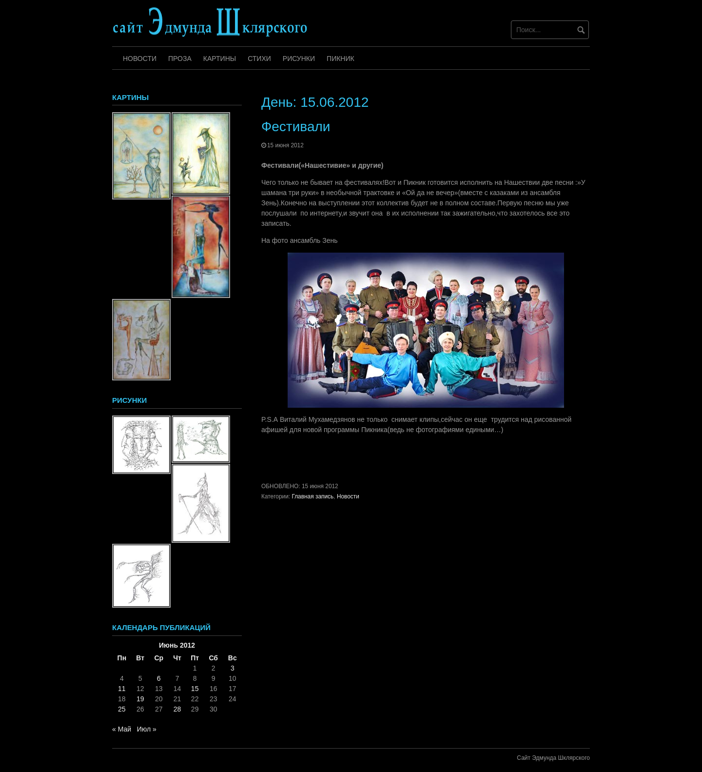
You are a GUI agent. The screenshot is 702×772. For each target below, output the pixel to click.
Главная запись (312, 496)
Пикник (340, 58)
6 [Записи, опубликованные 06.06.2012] (159, 678)
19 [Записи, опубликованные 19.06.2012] (140, 699)
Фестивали (295, 126)
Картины (219, 58)
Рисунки (299, 58)
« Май (121, 729)
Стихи (259, 58)
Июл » (146, 729)
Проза (180, 58)
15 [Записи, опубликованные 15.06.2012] (195, 689)
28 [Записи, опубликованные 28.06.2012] (177, 709)
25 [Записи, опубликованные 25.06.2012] (122, 709)
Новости (139, 58)
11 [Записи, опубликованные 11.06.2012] (122, 689)
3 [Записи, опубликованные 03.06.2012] (232, 668)
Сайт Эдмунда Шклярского (553, 757)
